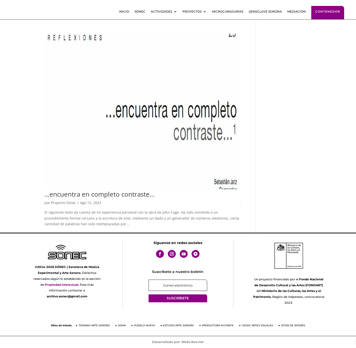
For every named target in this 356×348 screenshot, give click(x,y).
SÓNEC (139, 11)
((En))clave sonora (265, 11)
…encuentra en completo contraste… (99, 194)
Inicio (124, 11)
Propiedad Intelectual (61, 285)
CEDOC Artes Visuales (257, 325)
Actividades (161, 11)
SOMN (122, 325)
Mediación (296, 11)
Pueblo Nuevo (144, 325)
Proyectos (191, 11)
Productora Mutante (218, 325)
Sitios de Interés (293, 325)
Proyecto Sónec (63, 202)
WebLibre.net (192, 342)
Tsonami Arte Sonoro (94, 325)
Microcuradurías (227, 11)
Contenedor (327, 11)
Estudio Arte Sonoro (178, 325)
